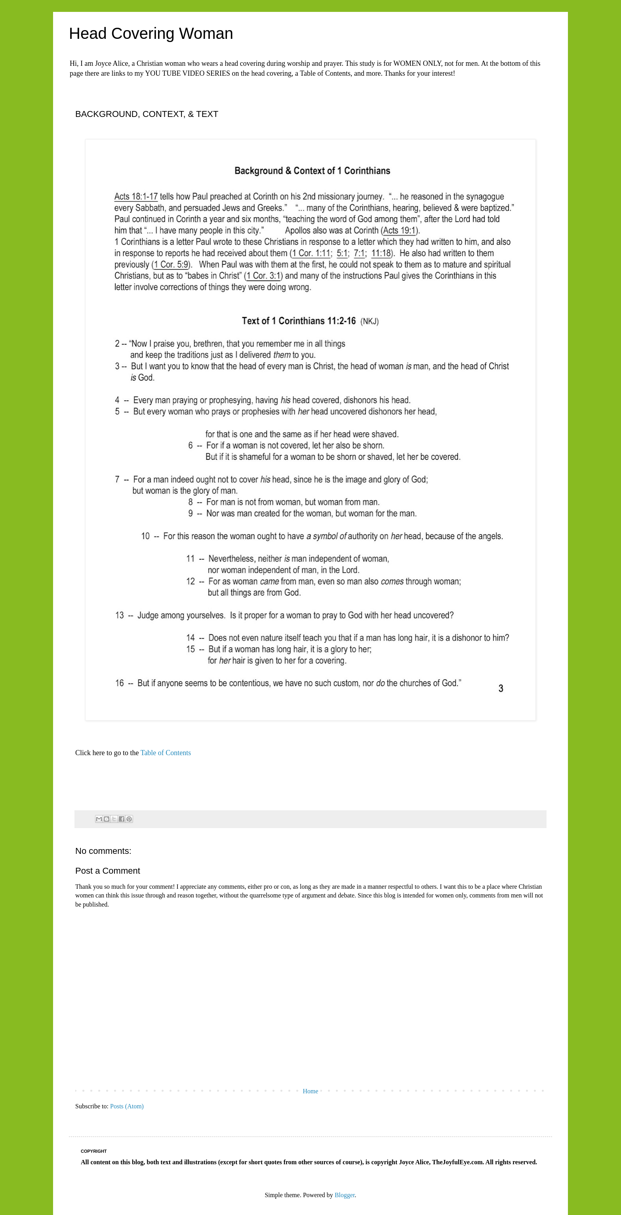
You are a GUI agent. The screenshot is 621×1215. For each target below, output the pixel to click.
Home (310, 1091)
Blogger (345, 1195)
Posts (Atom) (127, 1106)
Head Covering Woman (151, 33)
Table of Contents (166, 753)
